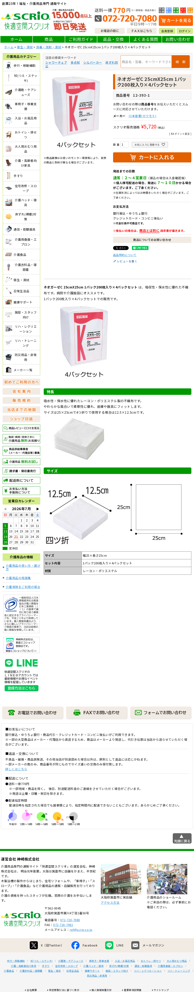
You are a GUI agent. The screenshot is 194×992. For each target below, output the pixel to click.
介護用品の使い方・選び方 (23, 567)
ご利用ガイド (81, 39)
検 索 (181, 61)
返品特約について (125, 255)
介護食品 (9, 970)
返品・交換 (113, 39)
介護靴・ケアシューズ (70, 960)
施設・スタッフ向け (117, 970)
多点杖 (75, 62)
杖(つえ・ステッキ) (42, 960)
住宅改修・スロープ (66, 965)
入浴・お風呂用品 (125, 960)
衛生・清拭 (25, 47)
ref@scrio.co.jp (81, 929)
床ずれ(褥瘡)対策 (119, 965)
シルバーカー (92, 62)
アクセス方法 (110, 902)
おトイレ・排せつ (151, 960)
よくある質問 (145, 39)
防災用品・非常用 (97, 975)
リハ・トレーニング (178, 970)
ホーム (16, 39)
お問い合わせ (177, 39)
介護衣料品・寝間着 (31, 970)
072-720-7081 (63, 925)
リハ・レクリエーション (148, 970)
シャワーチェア (56, 62)
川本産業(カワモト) (142, 116)
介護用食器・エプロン (170, 965)
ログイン (185, 31)
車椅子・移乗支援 (99, 960)
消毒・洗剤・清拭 (48, 47)
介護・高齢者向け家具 (23, 965)
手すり (46, 965)
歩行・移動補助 (16, 960)
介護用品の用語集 (18, 578)
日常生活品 (72, 970)
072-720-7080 (70, 920)
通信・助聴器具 (143, 965)
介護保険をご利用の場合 (23, 586)
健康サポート (92, 970)
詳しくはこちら (16, 769)
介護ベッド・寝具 (93, 965)
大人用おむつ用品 (177, 960)
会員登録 (167, 31)
